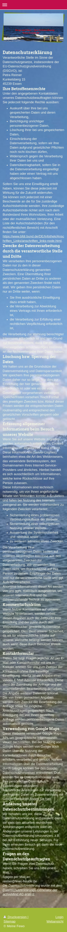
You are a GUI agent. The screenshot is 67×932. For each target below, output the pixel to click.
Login (59, 917)
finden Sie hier (40, 799)
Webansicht (54, 921)
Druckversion (16, 917)
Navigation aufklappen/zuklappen (33, 5)
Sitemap (10, 921)
